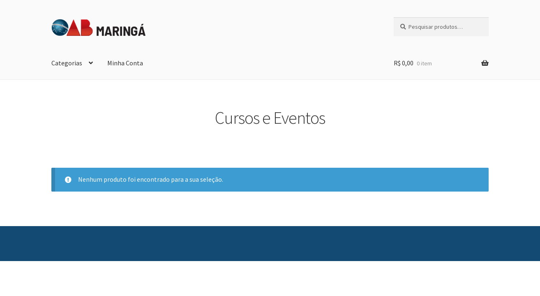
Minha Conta (125, 63)
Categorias (66, 63)
